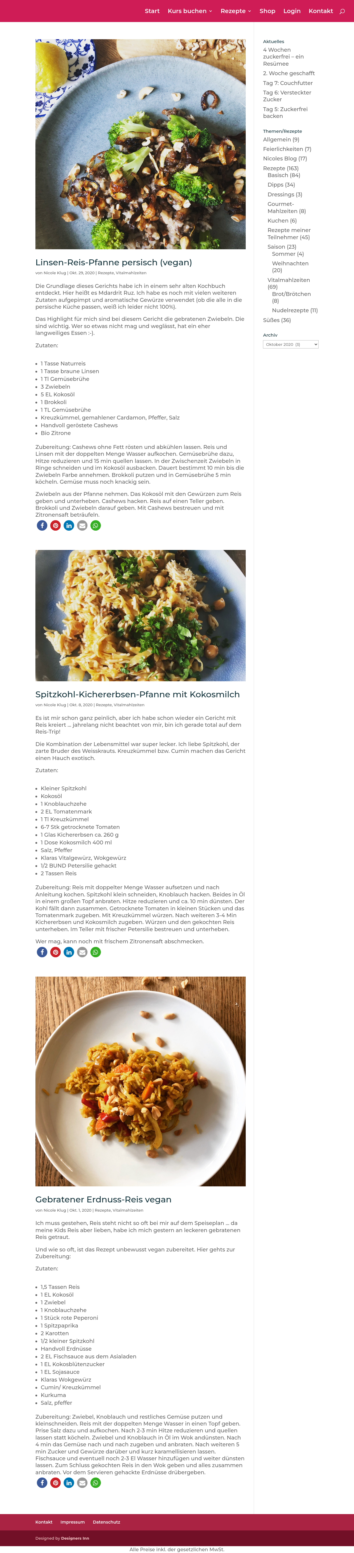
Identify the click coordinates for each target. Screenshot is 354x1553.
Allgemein (277, 139)
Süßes (271, 320)
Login (292, 12)
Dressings (280, 194)
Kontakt (321, 12)
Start (152, 12)
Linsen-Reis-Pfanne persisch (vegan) (113, 262)
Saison (276, 247)
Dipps (275, 185)
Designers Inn (75, 1538)
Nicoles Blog (280, 158)
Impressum (72, 1522)
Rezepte (233, 12)
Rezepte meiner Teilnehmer (289, 233)
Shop (267, 12)
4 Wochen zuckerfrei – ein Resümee (283, 57)
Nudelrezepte (290, 310)
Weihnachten (290, 263)
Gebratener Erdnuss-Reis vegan (103, 1199)
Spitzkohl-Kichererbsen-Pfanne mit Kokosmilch (137, 694)
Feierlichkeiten (283, 149)
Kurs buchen (187, 12)
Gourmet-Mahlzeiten (282, 207)
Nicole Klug (55, 272)
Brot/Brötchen (291, 294)
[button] (42, 525)
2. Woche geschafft (289, 73)
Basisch (277, 175)
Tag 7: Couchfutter (288, 83)
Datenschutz (106, 1522)
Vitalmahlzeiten (131, 272)
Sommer (283, 254)
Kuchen (278, 220)
